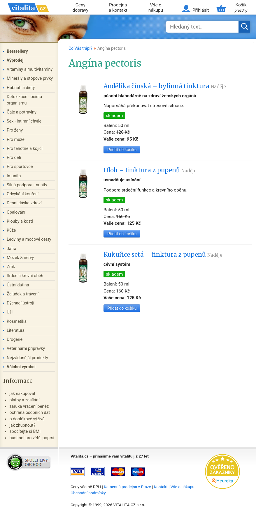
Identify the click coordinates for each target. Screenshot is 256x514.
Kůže (11, 230)
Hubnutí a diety (21, 87)
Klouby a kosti (20, 221)
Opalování (16, 212)
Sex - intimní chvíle (24, 121)
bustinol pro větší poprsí (31, 437)
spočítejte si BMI (25, 431)
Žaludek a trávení (22, 294)
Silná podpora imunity (27, 184)
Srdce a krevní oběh (25, 275)
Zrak (11, 266)
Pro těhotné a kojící (25, 148)
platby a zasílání (24, 400)
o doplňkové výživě (26, 418)
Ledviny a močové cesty (29, 239)
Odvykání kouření (22, 194)
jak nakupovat (22, 393)
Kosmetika (17, 321)
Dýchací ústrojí (20, 303)
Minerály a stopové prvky (30, 78)
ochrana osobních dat (29, 412)
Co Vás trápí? (80, 48)
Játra (11, 248)
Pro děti (14, 157)
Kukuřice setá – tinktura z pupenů (163, 254)
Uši (10, 312)
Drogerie (14, 339)
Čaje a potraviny (21, 112)
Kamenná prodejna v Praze (127, 486)
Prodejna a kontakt (118, 7)
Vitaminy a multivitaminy (29, 69)
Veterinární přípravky (26, 348)
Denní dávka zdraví (24, 203)
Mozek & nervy (20, 257)
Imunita (14, 175)
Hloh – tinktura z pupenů (150, 170)
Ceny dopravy (80, 7)
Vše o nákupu (155, 7)
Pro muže (15, 139)
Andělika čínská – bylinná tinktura (165, 86)
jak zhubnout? (22, 425)
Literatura (15, 330)
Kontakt (161, 486)
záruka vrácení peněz (29, 406)
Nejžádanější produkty (27, 357)
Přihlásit (200, 10)
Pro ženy (15, 130)
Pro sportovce (20, 166)
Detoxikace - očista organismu (24, 100)
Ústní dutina (18, 285)
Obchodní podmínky (88, 492)
